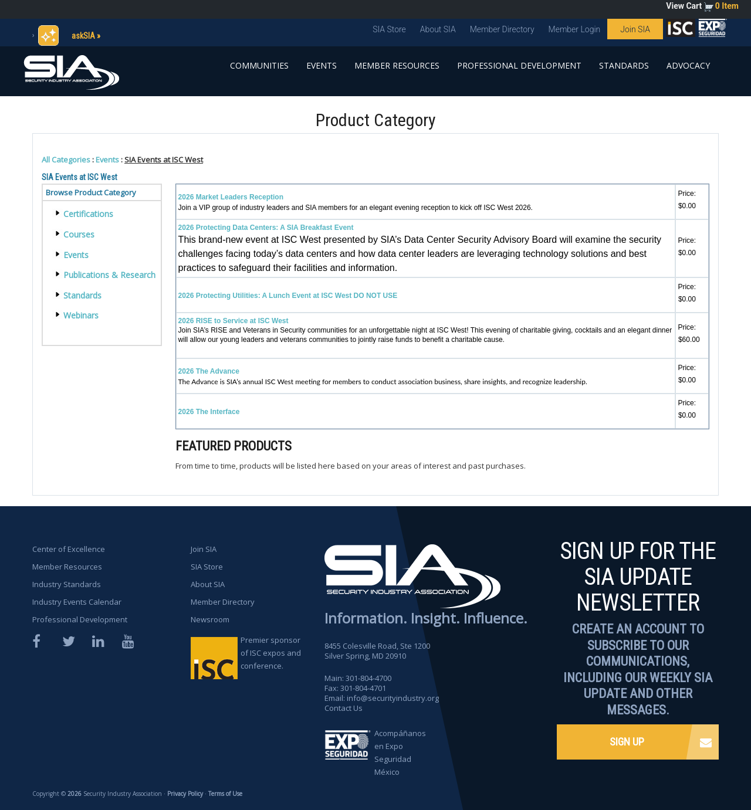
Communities (259, 65)
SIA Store (389, 29)
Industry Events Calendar (77, 602)
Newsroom (210, 619)
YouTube (129, 641)
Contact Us (343, 708)
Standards (624, 65)
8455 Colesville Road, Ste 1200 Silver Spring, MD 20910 (377, 650)
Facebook (39, 641)
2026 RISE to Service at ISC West (233, 321)
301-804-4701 (363, 688)
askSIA (83, 35)
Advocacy (688, 65)
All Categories (66, 159)
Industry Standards (66, 584)
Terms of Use (225, 793)
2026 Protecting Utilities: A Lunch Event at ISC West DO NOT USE (288, 296)
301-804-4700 (368, 678)
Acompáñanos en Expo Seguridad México (400, 752)
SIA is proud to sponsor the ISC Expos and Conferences (680, 30)
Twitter (69, 641)
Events (321, 65)
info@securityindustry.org (393, 698)
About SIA (438, 29)
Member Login (575, 29)
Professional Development (519, 65)
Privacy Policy (185, 793)
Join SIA (635, 29)
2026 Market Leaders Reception (230, 197)
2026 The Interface (209, 412)
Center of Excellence (68, 549)
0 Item (727, 6)
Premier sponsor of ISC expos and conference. (271, 653)
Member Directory (502, 29)
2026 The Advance (208, 371)
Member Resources (396, 65)
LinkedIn (99, 641)
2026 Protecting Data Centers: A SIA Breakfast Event (266, 227)
